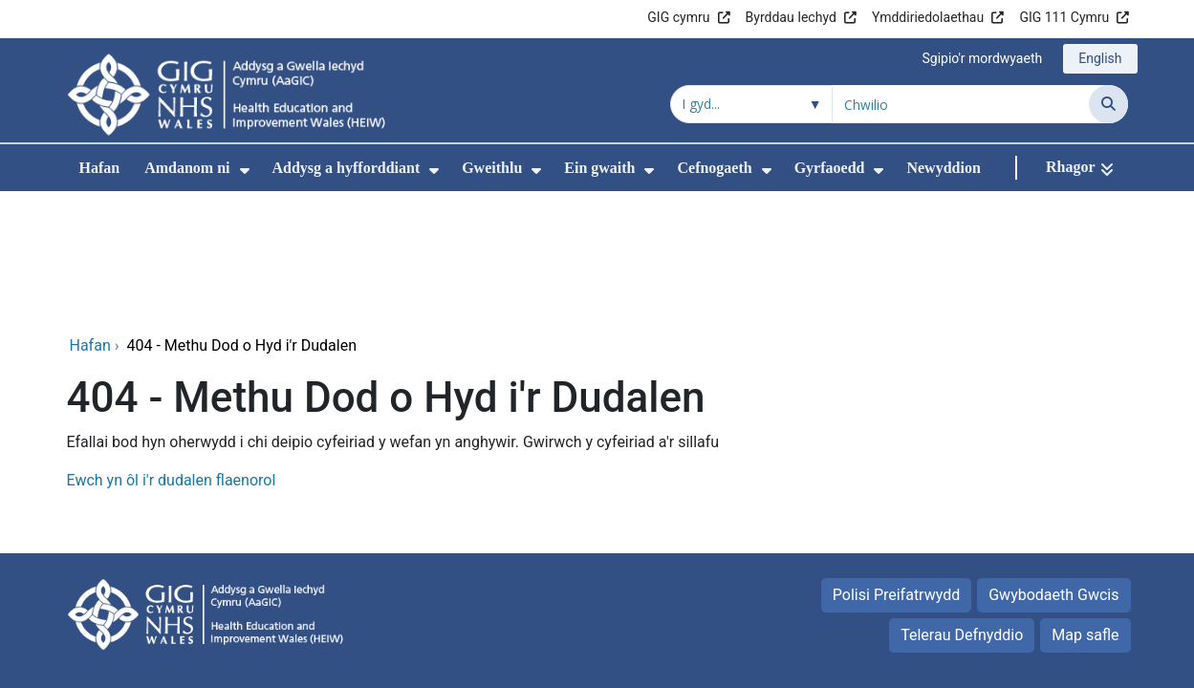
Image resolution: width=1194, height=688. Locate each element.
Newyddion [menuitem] (943, 168)
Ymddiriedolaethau (928, 17)
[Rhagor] (1079, 167)
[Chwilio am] (961, 104)
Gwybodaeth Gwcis (1053, 467)
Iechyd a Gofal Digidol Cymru (1009, 605)
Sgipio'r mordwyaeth (982, 58)
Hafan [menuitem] (99, 168)
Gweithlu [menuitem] (492, 168)
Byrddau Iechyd (791, 17)
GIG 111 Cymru (1064, 17)
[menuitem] (244, 171)
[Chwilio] (1108, 104)
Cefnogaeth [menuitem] (714, 168)
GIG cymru (678, 17)
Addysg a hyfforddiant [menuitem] (346, 168)
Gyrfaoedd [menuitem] (829, 168)
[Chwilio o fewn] (751, 104)
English (1099, 58)
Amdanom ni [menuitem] (186, 168)
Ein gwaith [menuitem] (599, 168)
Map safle (1085, 507)
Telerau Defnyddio (962, 507)
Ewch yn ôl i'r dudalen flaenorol (171, 352)
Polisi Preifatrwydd (896, 467)
